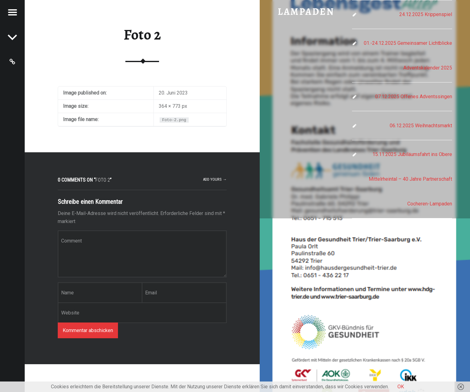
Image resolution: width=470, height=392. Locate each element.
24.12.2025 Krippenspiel (425, 14)
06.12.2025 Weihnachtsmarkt (421, 126)
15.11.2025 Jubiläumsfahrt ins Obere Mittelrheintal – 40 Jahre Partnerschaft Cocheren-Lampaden (410, 179)
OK (400, 387)
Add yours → (215, 179)
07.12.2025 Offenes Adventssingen (413, 96)
